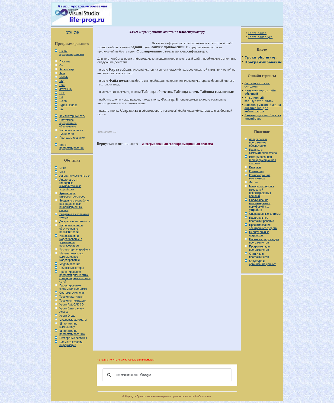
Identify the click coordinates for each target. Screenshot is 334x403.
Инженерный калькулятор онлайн (260, 99)
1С (61, 108)
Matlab (63, 77)
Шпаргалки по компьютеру (68, 325)
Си (61, 65)
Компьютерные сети (72, 116)
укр (76, 32)
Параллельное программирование (261, 219)
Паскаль (64, 61)
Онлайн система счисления (257, 85)
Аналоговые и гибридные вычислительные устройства (70, 184)
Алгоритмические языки (74, 175)
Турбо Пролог (68, 105)
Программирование (72, 137)
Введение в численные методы (74, 216)
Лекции (253, 182)
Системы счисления (72, 292)
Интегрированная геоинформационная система (262, 160)
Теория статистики (71, 296)
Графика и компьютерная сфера (263, 151)
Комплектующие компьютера (259, 177)
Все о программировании (71, 146)
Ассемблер (66, 69)
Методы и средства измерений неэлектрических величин (261, 191)
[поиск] (166, 375)
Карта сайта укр (260, 37)
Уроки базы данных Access (71, 310)
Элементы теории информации (71, 343)
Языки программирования (71, 52)
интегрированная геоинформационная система (177, 144)
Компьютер (256, 171)
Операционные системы (265, 213)
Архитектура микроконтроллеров (72, 195)
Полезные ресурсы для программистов (264, 241)
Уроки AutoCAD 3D (71, 304)
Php (61, 81)
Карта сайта (257, 33)
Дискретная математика (74, 221)
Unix (62, 171)
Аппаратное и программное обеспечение (258, 142)
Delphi (63, 101)
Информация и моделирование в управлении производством (70, 240)
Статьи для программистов (259, 255)
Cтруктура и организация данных (262, 262)
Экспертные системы (73, 338)
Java (62, 73)
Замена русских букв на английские (262, 117)
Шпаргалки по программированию (72, 332)
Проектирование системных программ (73, 287)
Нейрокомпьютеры (71, 268)
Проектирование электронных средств (263, 226)
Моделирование (69, 264)
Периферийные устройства (259, 234)
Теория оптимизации (72, 300)
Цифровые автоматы (73, 319)
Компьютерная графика (74, 249)
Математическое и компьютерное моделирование (71, 257)
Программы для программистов (259, 248)
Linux (62, 167)
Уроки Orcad (67, 315)
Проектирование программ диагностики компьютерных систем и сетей (74, 276)
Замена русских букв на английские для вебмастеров (262, 108)
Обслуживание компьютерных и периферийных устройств (259, 204)
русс (68, 32)
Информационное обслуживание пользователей (71, 229)
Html (62, 85)
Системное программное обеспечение (68, 123)
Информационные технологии (71, 132)
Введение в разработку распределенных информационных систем (74, 205)
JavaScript (65, 89)
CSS (62, 93)
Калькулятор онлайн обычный (260, 92)
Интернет (255, 167)
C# (61, 97)
